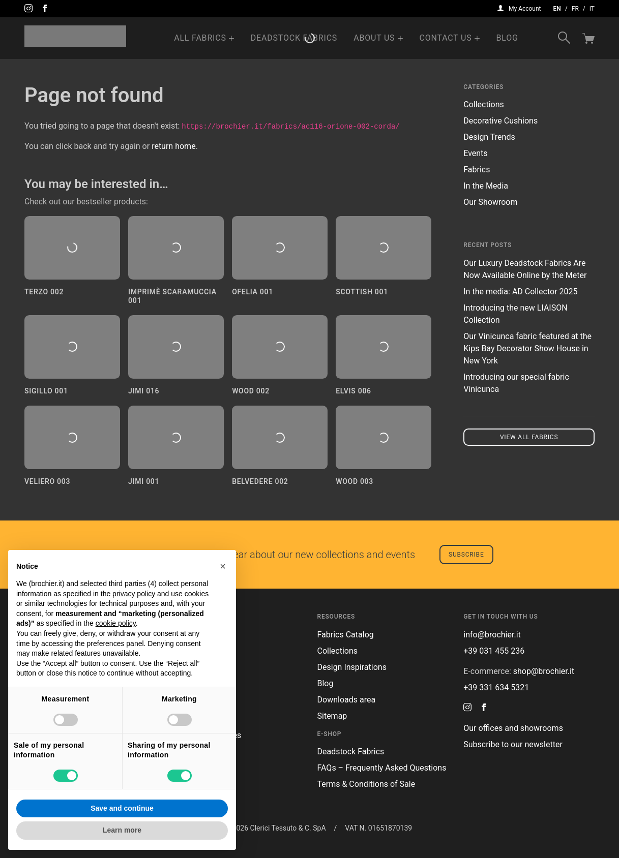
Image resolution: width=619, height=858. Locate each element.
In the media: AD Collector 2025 (520, 291)
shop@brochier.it (543, 671)
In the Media (485, 186)
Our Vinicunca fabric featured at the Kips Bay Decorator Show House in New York (527, 348)
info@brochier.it (492, 634)
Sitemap (332, 716)
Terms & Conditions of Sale (366, 784)
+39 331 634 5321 (496, 687)
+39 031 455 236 (493, 651)
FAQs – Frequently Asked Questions (382, 768)
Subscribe (466, 554)
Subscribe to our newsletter (513, 744)
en (557, 8)
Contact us (445, 38)
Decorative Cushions (500, 121)
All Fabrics (200, 38)
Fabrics (476, 169)
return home (174, 146)
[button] (223, 566)
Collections (483, 104)
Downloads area (346, 699)
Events (475, 153)
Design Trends (489, 137)
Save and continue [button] (122, 808)
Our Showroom (490, 202)
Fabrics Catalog (345, 634)
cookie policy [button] (116, 623)
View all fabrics (529, 437)
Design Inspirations (352, 667)
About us (374, 38)
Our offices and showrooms (513, 728)
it (592, 8)
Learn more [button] (122, 830)
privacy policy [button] (133, 594)
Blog (507, 38)
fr (575, 8)
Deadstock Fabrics (294, 38)
